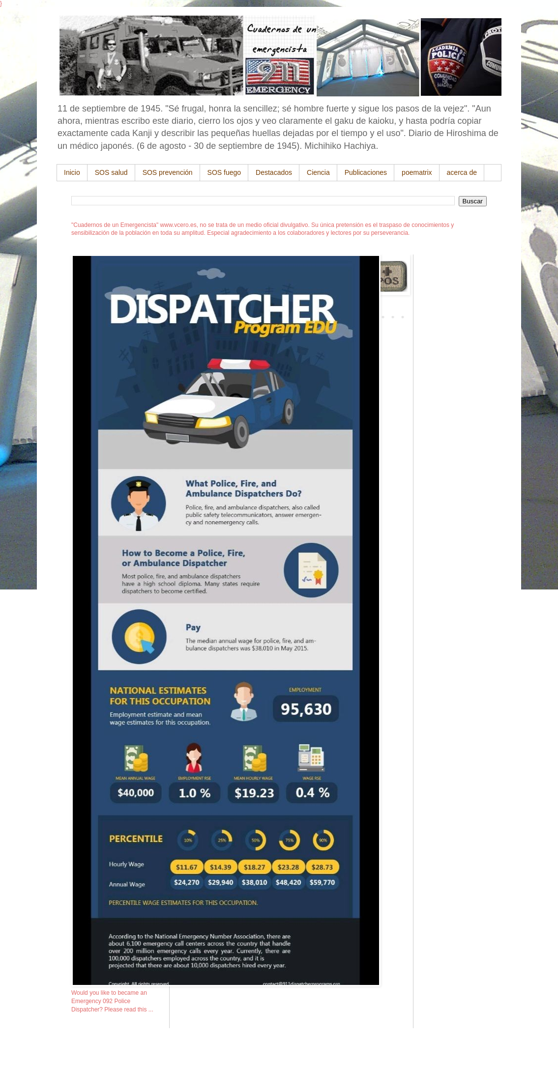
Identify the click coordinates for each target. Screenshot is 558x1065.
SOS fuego (224, 172)
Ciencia (318, 172)
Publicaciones (366, 172)
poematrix (417, 172)
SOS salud (111, 172)
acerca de (462, 172)
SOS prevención (168, 172)
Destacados (274, 172)
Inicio (72, 172)
